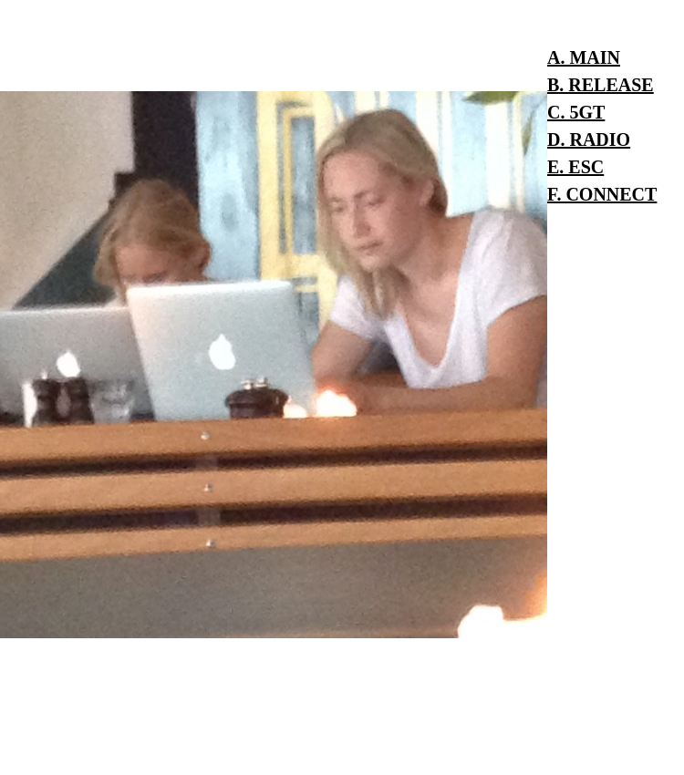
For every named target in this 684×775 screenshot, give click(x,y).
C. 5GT (576, 112)
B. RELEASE (600, 85)
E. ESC (575, 167)
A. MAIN (583, 57)
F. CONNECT (602, 194)
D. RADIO (588, 139)
